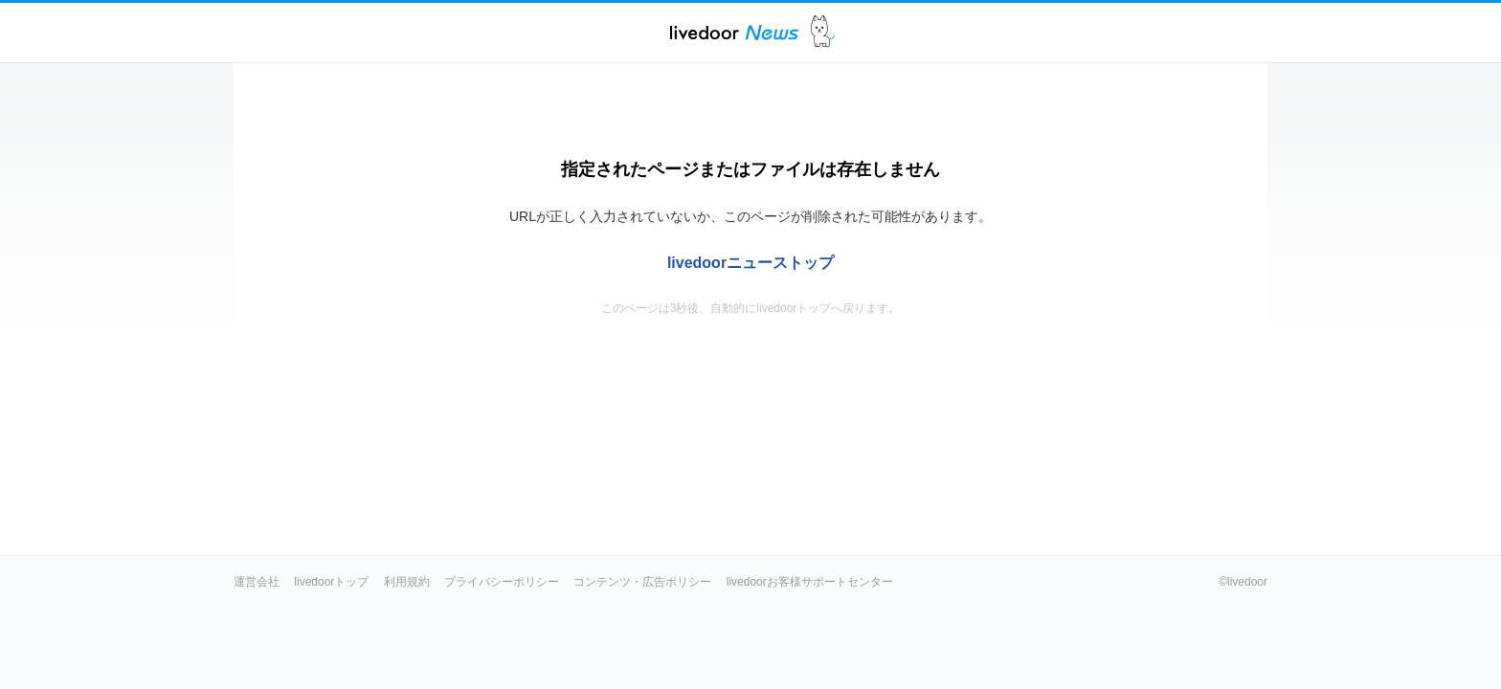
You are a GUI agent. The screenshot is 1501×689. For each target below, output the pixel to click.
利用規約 (407, 582)
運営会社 (257, 582)
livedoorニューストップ (750, 263)
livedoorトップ (331, 582)
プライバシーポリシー (501, 582)
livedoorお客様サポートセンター (810, 582)
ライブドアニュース (734, 32)
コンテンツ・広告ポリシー (642, 582)
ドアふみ (823, 32)
